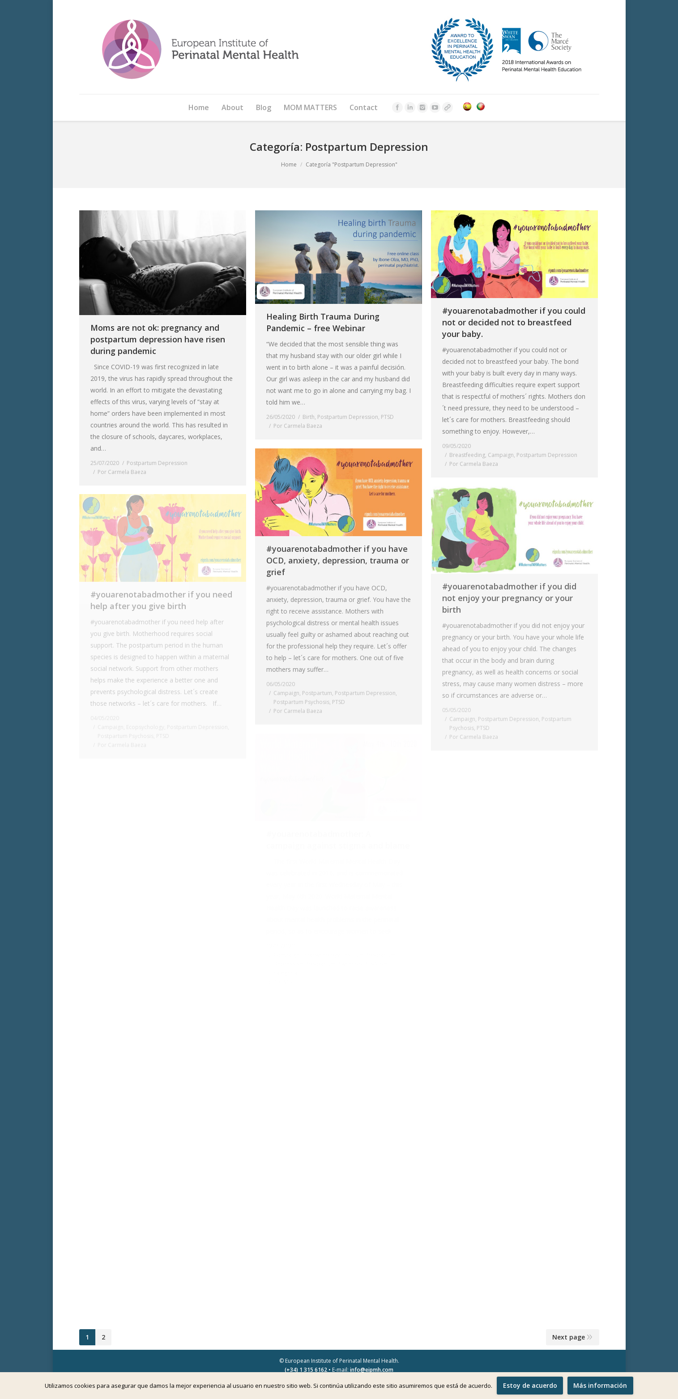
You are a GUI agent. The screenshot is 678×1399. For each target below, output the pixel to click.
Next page (568, 1337)
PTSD (387, 417)
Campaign (501, 455)
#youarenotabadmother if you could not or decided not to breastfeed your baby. (513, 322)
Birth (309, 417)
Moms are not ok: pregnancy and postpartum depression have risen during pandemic (157, 339)
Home (289, 164)
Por (122, 472)
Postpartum (317, 693)
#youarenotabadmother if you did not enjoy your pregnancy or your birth (509, 598)
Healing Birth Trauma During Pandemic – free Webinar (323, 322)
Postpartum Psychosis (301, 702)
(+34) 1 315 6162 (306, 1369)
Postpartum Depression (157, 463)
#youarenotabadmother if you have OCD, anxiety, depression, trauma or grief (337, 560)
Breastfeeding (467, 455)
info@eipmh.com (371, 1369)
